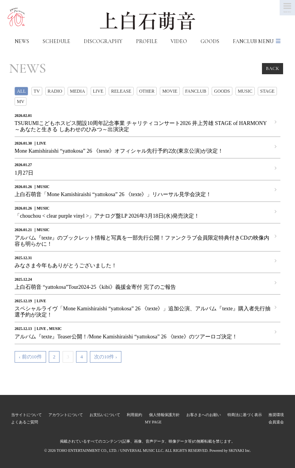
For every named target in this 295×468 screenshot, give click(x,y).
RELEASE (121, 91)
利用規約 (134, 415)
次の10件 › (105, 357)
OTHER (146, 91)
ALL (21, 91)
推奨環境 (276, 415)
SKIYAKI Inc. (240, 450)
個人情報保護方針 (164, 415)
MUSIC (245, 91)
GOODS (222, 91)
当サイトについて (26, 415)
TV (37, 91)
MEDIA (77, 91)
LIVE (98, 91)
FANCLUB (195, 91)
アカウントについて (65, 415)
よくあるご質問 (24, 422)
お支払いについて (104, 415)
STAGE (267, 91)
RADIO (55, 91)
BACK (272, 68)
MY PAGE (153, 422)
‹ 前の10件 (30, 357)
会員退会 (276, 422)
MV (20, 101)
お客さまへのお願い (203, 415)
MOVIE (169, 91)
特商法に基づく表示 (244, 415)
